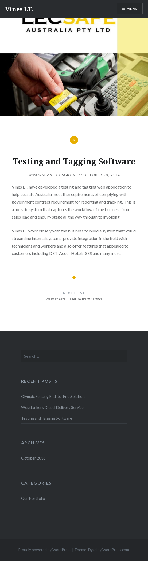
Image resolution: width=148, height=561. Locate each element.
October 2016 (33, 458)
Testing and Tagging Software (46, 418)
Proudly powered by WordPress (44, 549)
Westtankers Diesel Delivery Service (52, 407)
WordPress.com (115, 549)
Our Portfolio (33, 498)
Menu (132, 8)
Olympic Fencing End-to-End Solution (53, 396)
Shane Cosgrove (60, 175)
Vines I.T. (19, 9)
